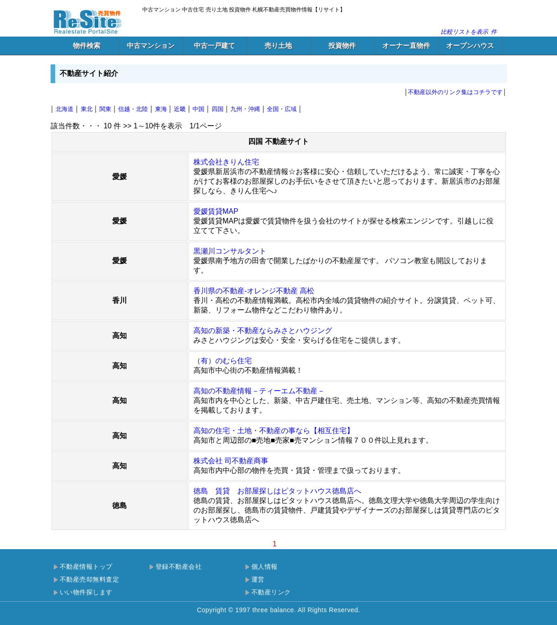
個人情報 (264, 566)
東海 (161, 109)
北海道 (64, 109)
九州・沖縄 (245, 109)
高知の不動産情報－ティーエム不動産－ (259, 391)
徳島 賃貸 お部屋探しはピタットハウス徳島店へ (277, 491)
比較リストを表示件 (469, 31)
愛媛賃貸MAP (216, 211)
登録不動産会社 (179, 566)
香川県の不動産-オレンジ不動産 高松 (254, 291)
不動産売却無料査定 (90, 579)
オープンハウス (470, 45)
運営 (258, 579)
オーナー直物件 (406, 45)
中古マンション (151, 45)
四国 (218, 109)
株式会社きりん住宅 (226, 162)
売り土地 (278, 45)
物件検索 (86, 45)
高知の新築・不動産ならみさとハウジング (262, 330)
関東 (105, 109)
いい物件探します (86, 592)
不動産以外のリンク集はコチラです (455, 92)
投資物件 (342, 45)
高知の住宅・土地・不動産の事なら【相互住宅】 (273, 430)
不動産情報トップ (86, 566)
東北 (87, 109)
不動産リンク (271, 592)
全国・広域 (282, 109)
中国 (198, 109)
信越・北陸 (133, 109)
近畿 (180, 109)
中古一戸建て (214, 45)
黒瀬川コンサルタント (229, 251)
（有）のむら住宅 (222, 361)
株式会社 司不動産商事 (230, 461)
